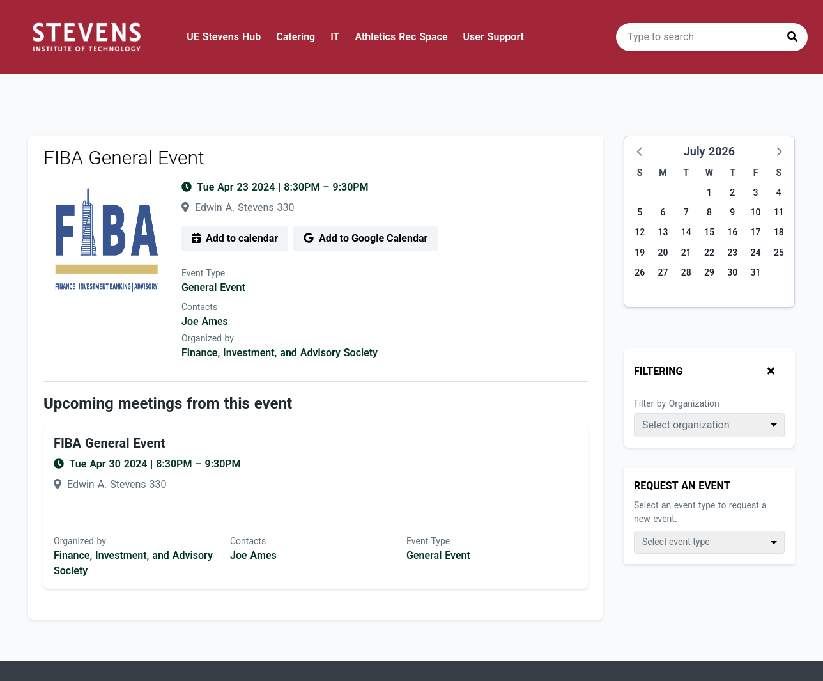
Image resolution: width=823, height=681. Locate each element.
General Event (213, 287)
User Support (493, 37)
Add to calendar (235, 238)
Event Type (203, 273)
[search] (712, 37)
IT (334, 37)
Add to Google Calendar (365, 238)
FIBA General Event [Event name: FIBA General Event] (109, 443)
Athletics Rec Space (401, 37)
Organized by (207, 338)
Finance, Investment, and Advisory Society (279, 353)
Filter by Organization (676, 403)
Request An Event (682, 486)
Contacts (199, 307)
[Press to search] (792, 37)
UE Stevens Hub (224, 37)
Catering (295, 37)
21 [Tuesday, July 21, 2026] (686, 252)
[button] (640, 150)
